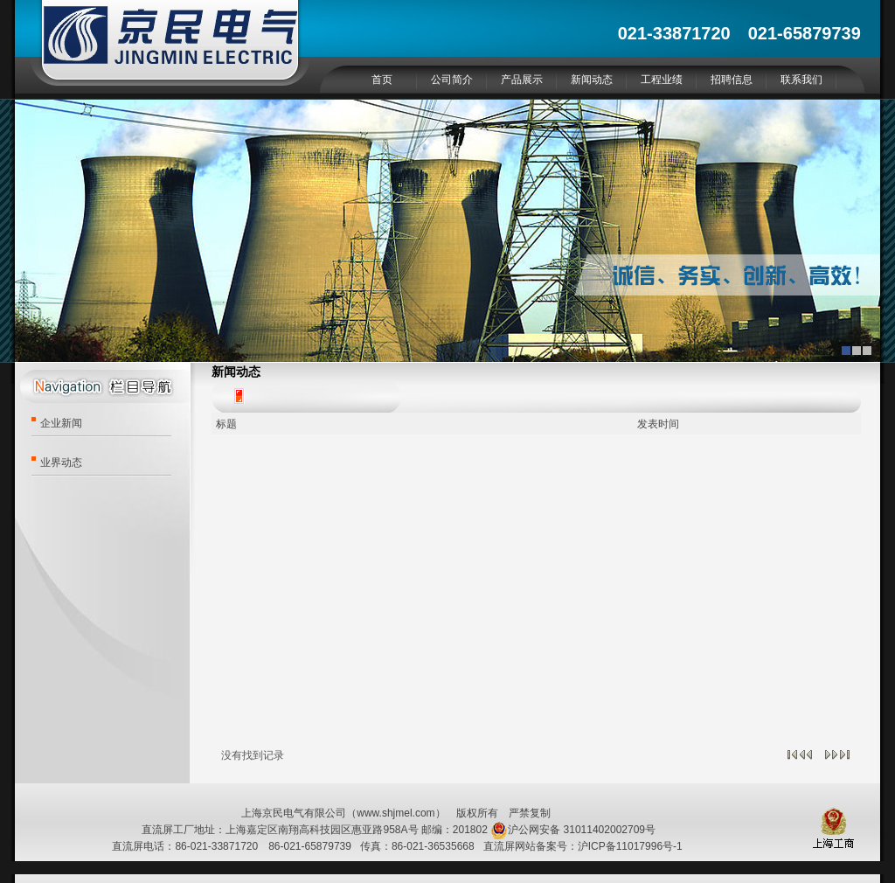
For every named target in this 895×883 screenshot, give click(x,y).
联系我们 (801, 79)
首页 (381, 79)
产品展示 (522, 79)
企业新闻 (61, 423)
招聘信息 (732, 79)
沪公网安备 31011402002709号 (573, 830)
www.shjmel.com (395, 813)
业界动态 (61, 462)
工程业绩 (662, 79)
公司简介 (452, 79)
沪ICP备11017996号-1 (630, 846)
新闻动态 (592, 79)
